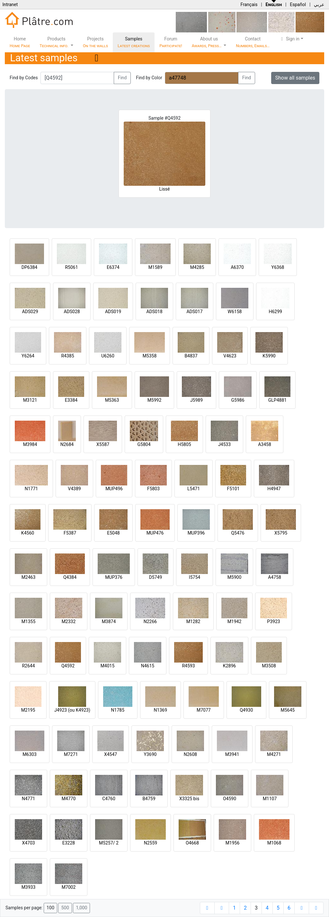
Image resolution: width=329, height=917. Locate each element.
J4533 (224, 444)
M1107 (270, 798)
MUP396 (196, 533)
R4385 (67, 355)
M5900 (234, 577)
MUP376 (113, 577)
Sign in (289, 38)
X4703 (28, 842)
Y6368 (277, 267)
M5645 (287, 710)
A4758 (274, 577)
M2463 (29, 577)
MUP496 (114, 488)
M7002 (69, 887)
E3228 (68, 842)
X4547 (110, 754)
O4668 (192, 842)
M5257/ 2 (109, 842)
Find (122, 78)
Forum (170, 42)
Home (20, 42)
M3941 (232, 754)
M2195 (28, 710)
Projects (95, 42)
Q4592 (68, 665)
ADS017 (194, 311)
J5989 (196, 400)
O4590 (229, 798)
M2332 (69, 621)
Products (54, 42)
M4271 (274, 754)
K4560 (27, 533)
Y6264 (28, 355)
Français (248, 4)
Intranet (10, 4)
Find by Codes (24, 77)
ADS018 (154, 311)
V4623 (229, 355)
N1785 (117, 710)
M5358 (150, 355)
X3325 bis (189, 798)
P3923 (273, 621)
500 (65, 908)
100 (50, 908)
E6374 (113, 267)
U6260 (107, 355)
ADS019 (113, 311)
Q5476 (237, 533)
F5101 (233, 488)
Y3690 (150, 754)
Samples (134, 42)
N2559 (150, 842)
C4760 (108, 798)
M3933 (29, 887)
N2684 (67, 444)
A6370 (237, 267)
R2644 (28, 665)
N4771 (28, 798)
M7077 (204, 710)
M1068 (274, 842)
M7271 (71, 754)
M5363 (112, 400)
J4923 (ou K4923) (72, 710)
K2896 (229, 665)
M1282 (193, 621)
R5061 (71, 267)
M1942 (234, 621)
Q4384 (69, 577)
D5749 (155, 577)
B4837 (190, 355)
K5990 (268, 355)
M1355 (29, 621)
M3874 (109, 621)
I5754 (194, 577)
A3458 (264, 444)
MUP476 (155, 533)
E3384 (71, 400)
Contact (253, 42)
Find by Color (149, 77)
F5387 (70, 533)
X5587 (102, 444)
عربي (319, 4)
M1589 (155, 267)
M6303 (29, 754)
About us (207, 42)
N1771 (31, 488)
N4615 (147, 665)
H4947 (273, 488)
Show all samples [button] (295, 78)
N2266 (150, 621)
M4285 (197, 267)
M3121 (30, 400)
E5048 (113, 533)
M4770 (69, 798)
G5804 (143, 444)
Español (298, 4)
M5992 (154, 400)
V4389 (74, 488)
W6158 (235, 311)
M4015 (108, 665)
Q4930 (246, 710)
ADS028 (72, 311)
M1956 (233, 842)
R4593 (188, 665)
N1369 (160, 710)
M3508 (269, 665)
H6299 (275, 311)
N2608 (190, 754)
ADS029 (30, 311)
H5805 (184, 444)
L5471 (193, 488)
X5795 (280, 533)
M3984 (30, 444)
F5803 (153, 488)
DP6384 (30, 267)
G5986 (237, 400)
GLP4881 (277, 400)
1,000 (81, 908)
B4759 (148, 798)
